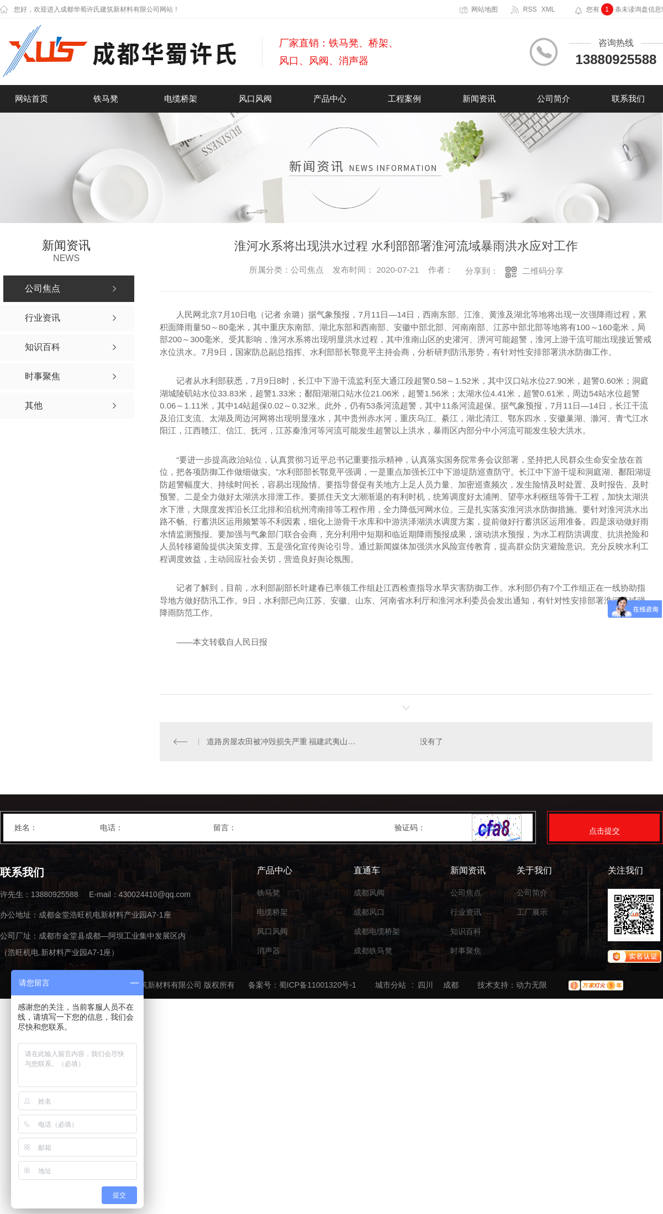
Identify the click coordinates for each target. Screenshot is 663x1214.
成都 (451, 984)
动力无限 (531, 984)
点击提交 (604, 830)
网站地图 (484, 9)
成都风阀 (369, 893)
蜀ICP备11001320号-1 (317, 984)
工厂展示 (532, 912)
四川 (425, 984)
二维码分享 (543, 270)
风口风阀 (255, 98)
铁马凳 (105, 98)
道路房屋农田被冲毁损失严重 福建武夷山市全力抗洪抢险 (283, 741)
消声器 (268, 951)
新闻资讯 (479, 98)
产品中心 (329, 98)
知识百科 (465, 931)
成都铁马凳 (373, 951)
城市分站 (390, 984)
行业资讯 (465, 912)
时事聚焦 (465, 951)
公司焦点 (465, 893)
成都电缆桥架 (377, 931)
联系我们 (628, 98)
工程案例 (404, 98)
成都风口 (369, 912)
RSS (530, 9)
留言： (304, 827)
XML (548, 9)
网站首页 (31, 98)
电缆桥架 (180, 98)
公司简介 (553, 98)
